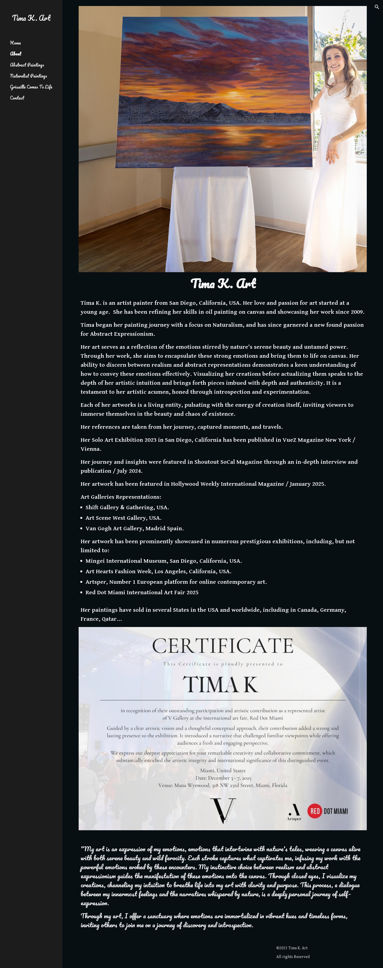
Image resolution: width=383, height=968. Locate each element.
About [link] (15, 53)
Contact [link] (17, 97)
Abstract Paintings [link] (27, 64)
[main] (223, 283)
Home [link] (15, 42)
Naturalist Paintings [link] (28, 75)
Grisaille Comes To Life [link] (31, 86)
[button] (377, 7)
